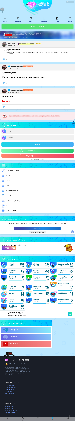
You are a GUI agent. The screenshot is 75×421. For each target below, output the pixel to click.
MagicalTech (63, 277)
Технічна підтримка (11, 206)
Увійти (37, 144)
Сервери (44, 20)
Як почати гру (9, 385)
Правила (18, 20)
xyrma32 (11, 43)
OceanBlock (38, 293)
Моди (6, 175)
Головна (7, 33)
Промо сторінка (10, 406)
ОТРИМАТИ (9, 248)
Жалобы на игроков (35, 33)
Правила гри (9, 408)
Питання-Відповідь (11, 200)
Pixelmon (37, 277)
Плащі (6, 185)
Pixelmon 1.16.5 (64, 283)
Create (11, 300)
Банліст (6, 195)
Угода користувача (11, 410)
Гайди (56, 20)
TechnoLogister (15, 66)
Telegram (10, 330)
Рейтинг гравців (10, 190)
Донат (30, 20)
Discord (10, 337)
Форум (4, 20)
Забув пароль (28, 155)
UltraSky (12, 287)
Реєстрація (27, 150)
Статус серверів (10, 412)
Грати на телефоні (37, 26)
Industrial (62, 270)
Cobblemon (62, 293)
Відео (69, 20)
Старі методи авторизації (37, 159)
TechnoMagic (63, 264)
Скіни (6, 180)
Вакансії (7, 395)
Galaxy (36, 270)
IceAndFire (13, 293)
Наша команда (9, 393)
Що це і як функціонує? (37, 232)
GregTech (12, 277)
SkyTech (36, 264)
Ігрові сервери (9, 389)
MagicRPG (22, 33)
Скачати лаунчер (10, 170)
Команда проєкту (10, 210)
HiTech (11, 264)
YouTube (10, 343)
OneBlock (37, 287)
